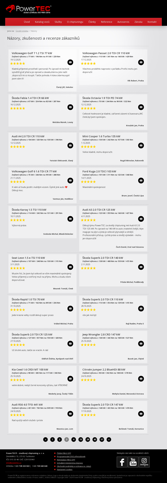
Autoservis (123, 21)
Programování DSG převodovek (71, 456)
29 (88, 439)
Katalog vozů (42, 21)
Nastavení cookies (64, 469)
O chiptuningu (75, 21)
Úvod (27, 21)
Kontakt (152, 21)
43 (95, 439)
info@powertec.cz (13, 462)
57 (102, 439)
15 (81, 439)
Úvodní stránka (22, 31)
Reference (106, 21)
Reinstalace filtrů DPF (66, 459)
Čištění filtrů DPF (64, 453)
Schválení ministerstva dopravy (70, 463)
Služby (58, 21)
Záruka (138, 21)
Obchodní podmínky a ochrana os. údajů (74, 466)
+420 (21, 466)
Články (92, 21)
